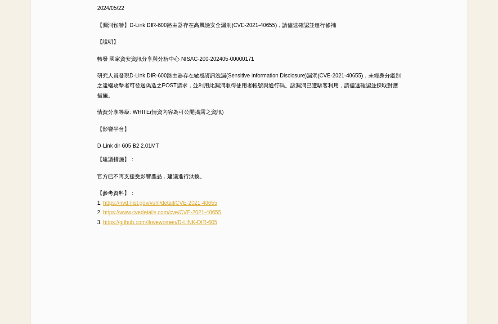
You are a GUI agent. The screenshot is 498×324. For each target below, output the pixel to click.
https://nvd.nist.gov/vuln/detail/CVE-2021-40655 (160, 203)
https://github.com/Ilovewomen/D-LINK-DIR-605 (160, 222)
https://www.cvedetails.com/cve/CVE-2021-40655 (162, 212)
